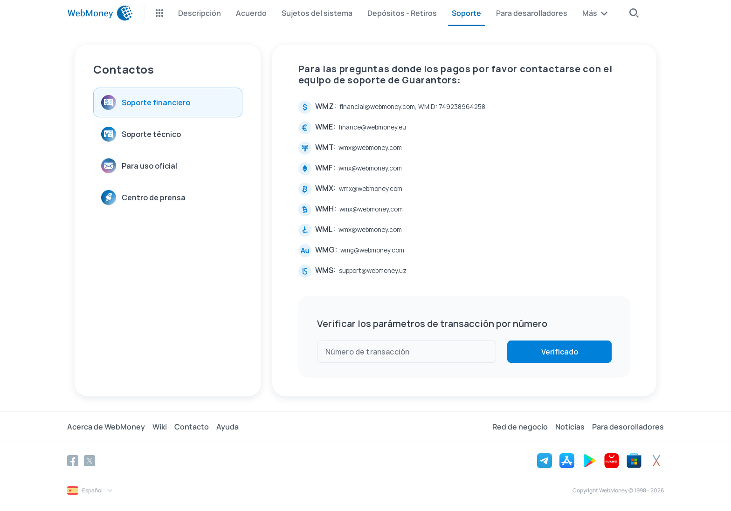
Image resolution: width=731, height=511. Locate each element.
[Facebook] (72, 460)
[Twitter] (89, 460)
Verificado (559, 351)
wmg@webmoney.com (372, 250)
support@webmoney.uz (373, 270)
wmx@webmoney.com (370, 147)
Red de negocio (520, 427)
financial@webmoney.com (377, 106)
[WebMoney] (100, 13)
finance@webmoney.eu (372, 127)
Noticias (570, 427)
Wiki (159, 427)
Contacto (191, 427)
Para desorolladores (628, 427)
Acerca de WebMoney (106, 427)
